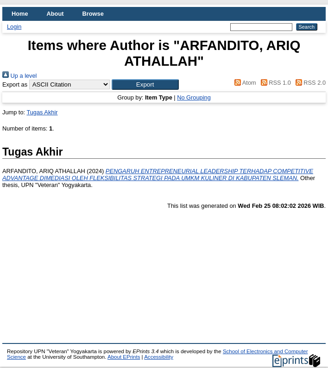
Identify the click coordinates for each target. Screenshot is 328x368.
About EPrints (123, 357)
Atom (244, 82)
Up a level (19, 75)
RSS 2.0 (309, 82)
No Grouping (194, 97)
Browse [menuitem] (93, 13)
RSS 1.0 (274, 82)
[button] (145, 84)
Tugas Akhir (41, 112)
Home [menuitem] (20, 13)
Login (14, 26)
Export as (14, 84)
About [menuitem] (55, 13)
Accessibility (158, 357)
